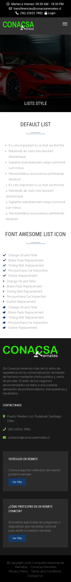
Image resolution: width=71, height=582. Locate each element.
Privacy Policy (18, 571)
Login (49, 13)
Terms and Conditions (46, 571)
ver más (17, 481)
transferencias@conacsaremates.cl (37, 8)
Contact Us (35, 576)
